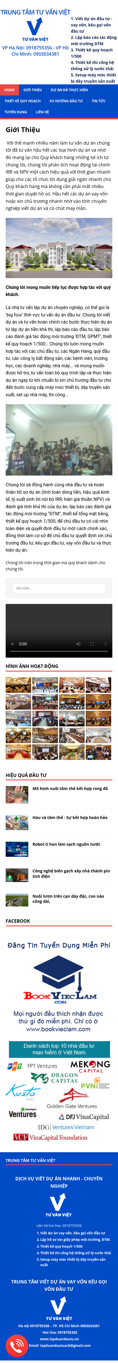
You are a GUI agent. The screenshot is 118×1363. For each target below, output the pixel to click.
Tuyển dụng (16, 112)
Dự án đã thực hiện (69, 89)
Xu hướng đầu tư (66, 101)
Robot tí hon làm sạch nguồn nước (66, 844)
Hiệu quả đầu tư (26, 775)
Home (9, 89)
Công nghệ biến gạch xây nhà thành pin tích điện (71, 873)
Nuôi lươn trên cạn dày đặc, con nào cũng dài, (68, 898)
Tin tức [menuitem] (99, 101)
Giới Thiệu (32, 89)
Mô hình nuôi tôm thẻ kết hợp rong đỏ (70, 788)
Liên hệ (42, 112)
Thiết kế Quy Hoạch (23, 101)
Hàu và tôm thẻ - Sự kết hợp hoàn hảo (70, 817)
